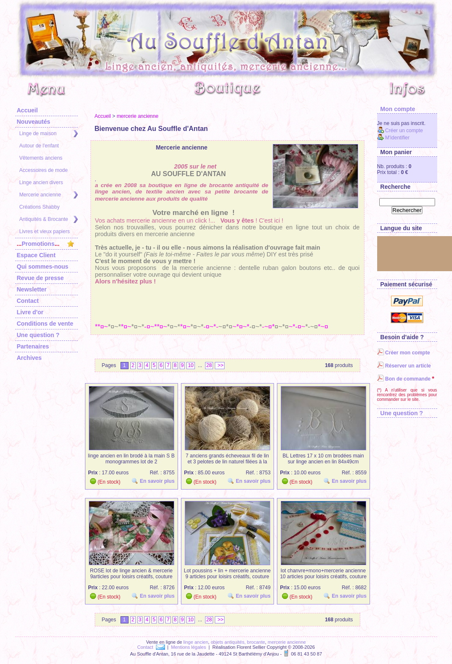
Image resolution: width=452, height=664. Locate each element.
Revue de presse (40, 278)
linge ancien (196, 642)
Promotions (45, 243)
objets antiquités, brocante (238, 642)
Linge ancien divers (41, 182)
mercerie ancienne (138, 116)
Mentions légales (188, 647)
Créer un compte (400, 130)
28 (209, 365)
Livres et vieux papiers (44, 231)
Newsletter (32, 289)
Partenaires (33, 346)
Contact (28, 300)
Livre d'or (30, 312)
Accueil (27, 110)
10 (190, 365)
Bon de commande (404, 379)
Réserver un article (404, 366)
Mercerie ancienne (48, 195)
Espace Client (36, 255)
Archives (29, 357)
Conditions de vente (45, 323)
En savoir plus (154, 481)
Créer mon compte (403, 353)
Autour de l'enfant (39, 146)
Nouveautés (33, 121)
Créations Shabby (39, 207)
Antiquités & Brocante (48, 219)
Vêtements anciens (41, 158)
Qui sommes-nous (42, 266)
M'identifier (393, 138)
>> (219, 365)
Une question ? (38, 335)
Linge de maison (48, 133)
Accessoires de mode (43, 170)
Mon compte (396, 109)
